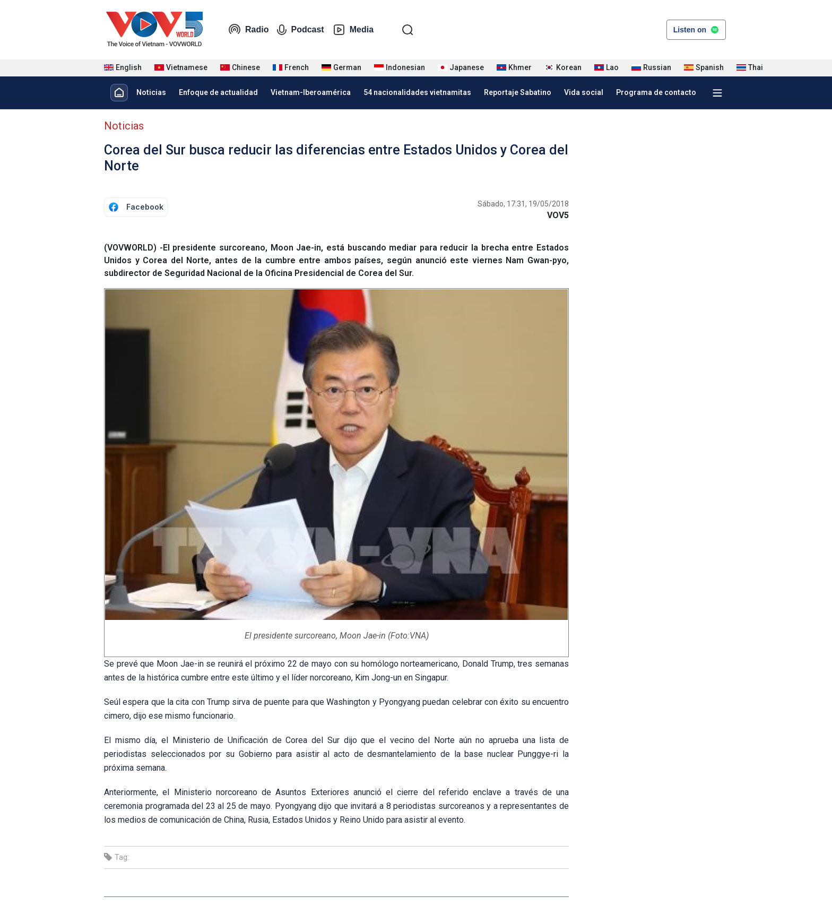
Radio (248, 29)
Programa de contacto (656, 92)
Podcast (300, 29)
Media (353, 29)
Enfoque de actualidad (218, 92)
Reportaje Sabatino (517, 92)
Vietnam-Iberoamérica (311, 92)
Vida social (583, 92)
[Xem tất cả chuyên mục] (717, 92)
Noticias (151, 92)
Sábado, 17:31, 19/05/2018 (523, 204)
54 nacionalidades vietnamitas (417, 92)
